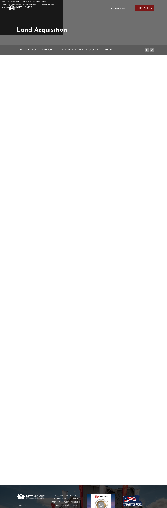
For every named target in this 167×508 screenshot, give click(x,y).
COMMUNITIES (49, 50)
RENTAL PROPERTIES (72, 50)
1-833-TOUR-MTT (118, 8)
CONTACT (109, 50)
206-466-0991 (23, 487)
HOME (20, 50)
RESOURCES (92, 50)
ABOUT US (31, 50)
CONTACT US (145, 8)
